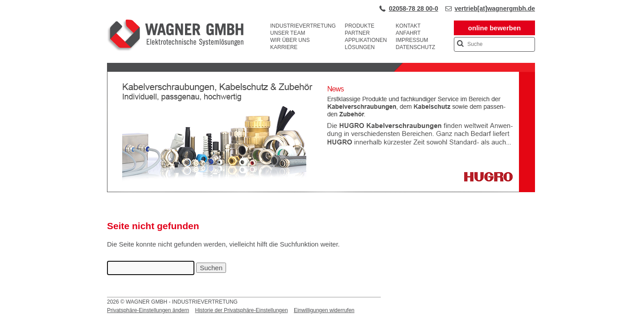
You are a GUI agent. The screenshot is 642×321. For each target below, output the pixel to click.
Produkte (359, 26)
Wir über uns (290, 40)
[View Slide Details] (321, 190)
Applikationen (366, 40)
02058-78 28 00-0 (413, 8)
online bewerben (494, 28)
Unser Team (287, 33)
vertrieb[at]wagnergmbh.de (495, 8)
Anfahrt (408, 33)
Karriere (283, 47)
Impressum (412, 40)
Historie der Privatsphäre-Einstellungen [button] (241, 310)
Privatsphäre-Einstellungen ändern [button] (148, 310)
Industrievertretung (303, 26)
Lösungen (359, 47)
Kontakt (408, 26)
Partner (357, 33)
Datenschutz (415, 47)
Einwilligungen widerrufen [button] (324, 310)
